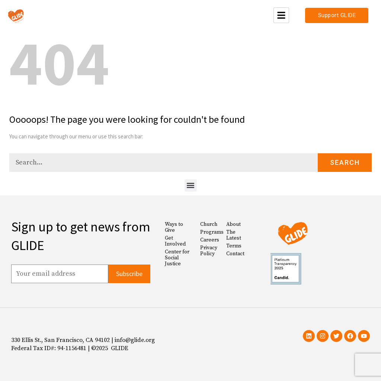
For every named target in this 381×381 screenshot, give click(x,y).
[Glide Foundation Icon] (16, 15)
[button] (191, 185)
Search (345, 162)
